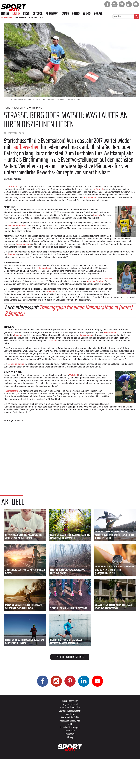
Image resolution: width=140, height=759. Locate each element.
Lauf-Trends (20, 17)
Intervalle (108, 278)
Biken (26, 13)
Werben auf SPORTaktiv (70, 717)
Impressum (70, 734)
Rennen (11, 254)
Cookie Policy (70, 714)
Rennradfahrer (110, 332)
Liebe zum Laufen (16, 364)
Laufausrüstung (23, 244)
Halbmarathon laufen (17, 225)
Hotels (76, 13)
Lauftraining (6, 17)
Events (87, 13)
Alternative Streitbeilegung (70, 727)
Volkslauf (73, 375)
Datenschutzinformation (70, 707)
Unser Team (70, 730)
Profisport (52, 13)
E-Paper (98, 13)
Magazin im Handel (70, 704)
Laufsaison (13, 186)
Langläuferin (86, 335)
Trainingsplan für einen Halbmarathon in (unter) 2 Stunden (68, 310)
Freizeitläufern (90, 197)
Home (7, 108)
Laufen (16, 13)
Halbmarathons (11, 391)
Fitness (5, 13)
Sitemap (70, 737)
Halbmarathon (43, 268)
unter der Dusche (95, 281)
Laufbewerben (25, 147)
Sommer (51, 292)
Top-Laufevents (36, 17)
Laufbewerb (98, 189)
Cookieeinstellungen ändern (70, 711)
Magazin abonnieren (70, 701)
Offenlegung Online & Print (70, 720)
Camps (65, 13)
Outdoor (38, 13)
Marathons (53, 340)
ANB (70, 724)
